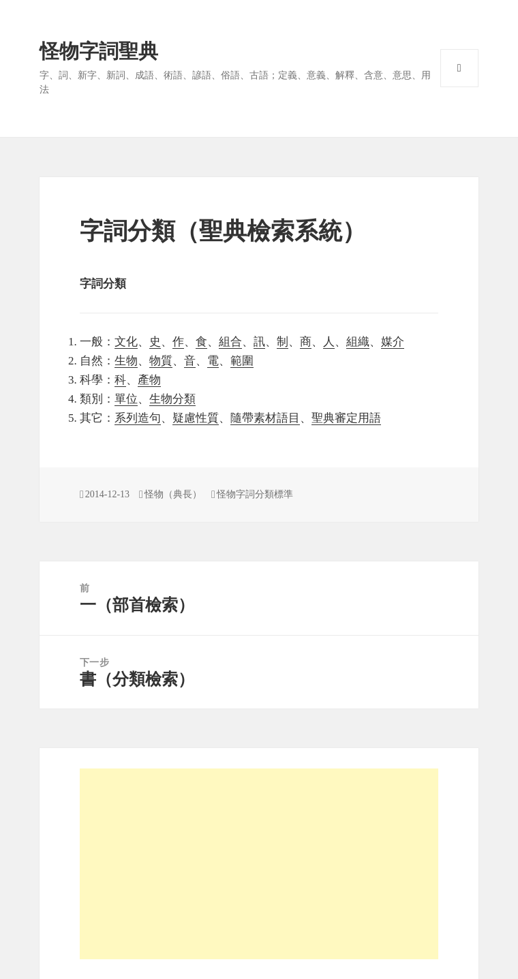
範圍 (242, 360)
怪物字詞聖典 (99, 51)
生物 (126, 360)
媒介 (392, 341)
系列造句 (138, 417)
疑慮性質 (195, 417)
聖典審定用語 (346, 417)
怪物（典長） (173, 494)
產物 (149, 379)
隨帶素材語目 (265, 417)
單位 (126, 398)
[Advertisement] (259, 863)
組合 (230, 341)
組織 (357, 341)
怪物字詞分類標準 (255, 494)
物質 (160, 360)
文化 (126, 341)
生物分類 (172, 398)
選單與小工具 (459, 68)
